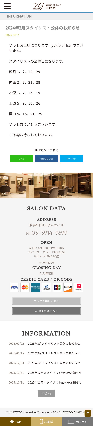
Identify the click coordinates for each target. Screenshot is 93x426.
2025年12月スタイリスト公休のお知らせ (55, 373)
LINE (21, 158)
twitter (71, 158)
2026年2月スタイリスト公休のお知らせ (54, 353)
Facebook (47, 158)
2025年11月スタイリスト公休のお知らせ (55, 382)
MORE (46, 393)
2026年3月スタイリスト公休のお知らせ (54, 343)
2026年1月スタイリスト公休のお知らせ (54, 363)
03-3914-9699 (46, 233)
